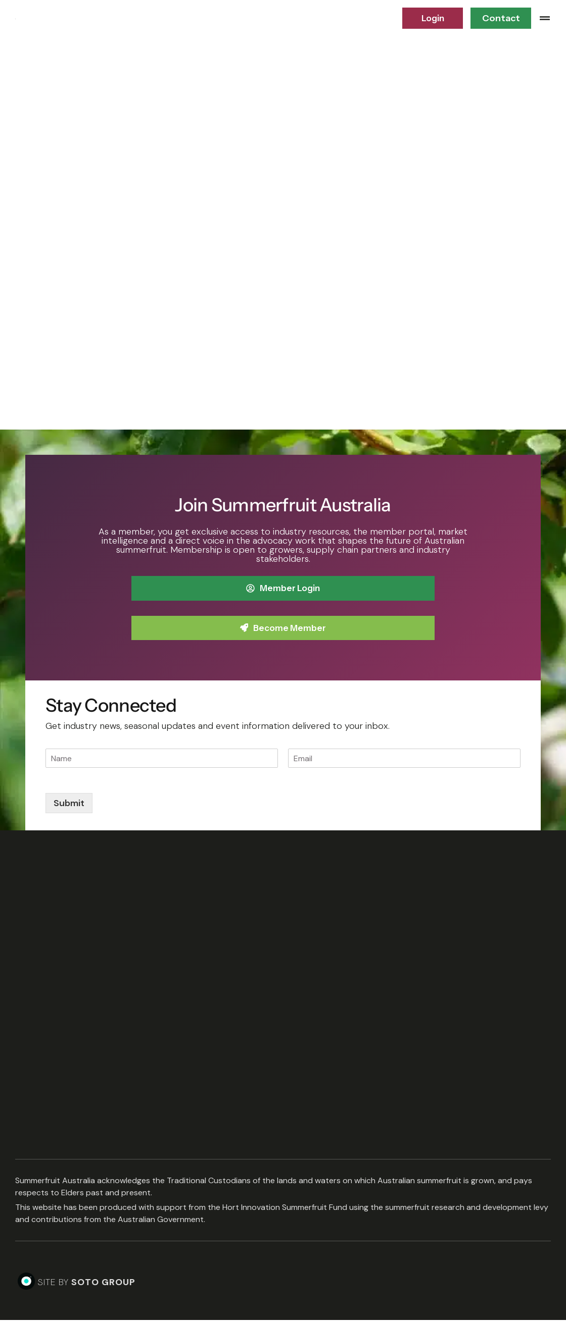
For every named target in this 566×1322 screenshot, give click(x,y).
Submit (69, 805)
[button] (545, 18)
